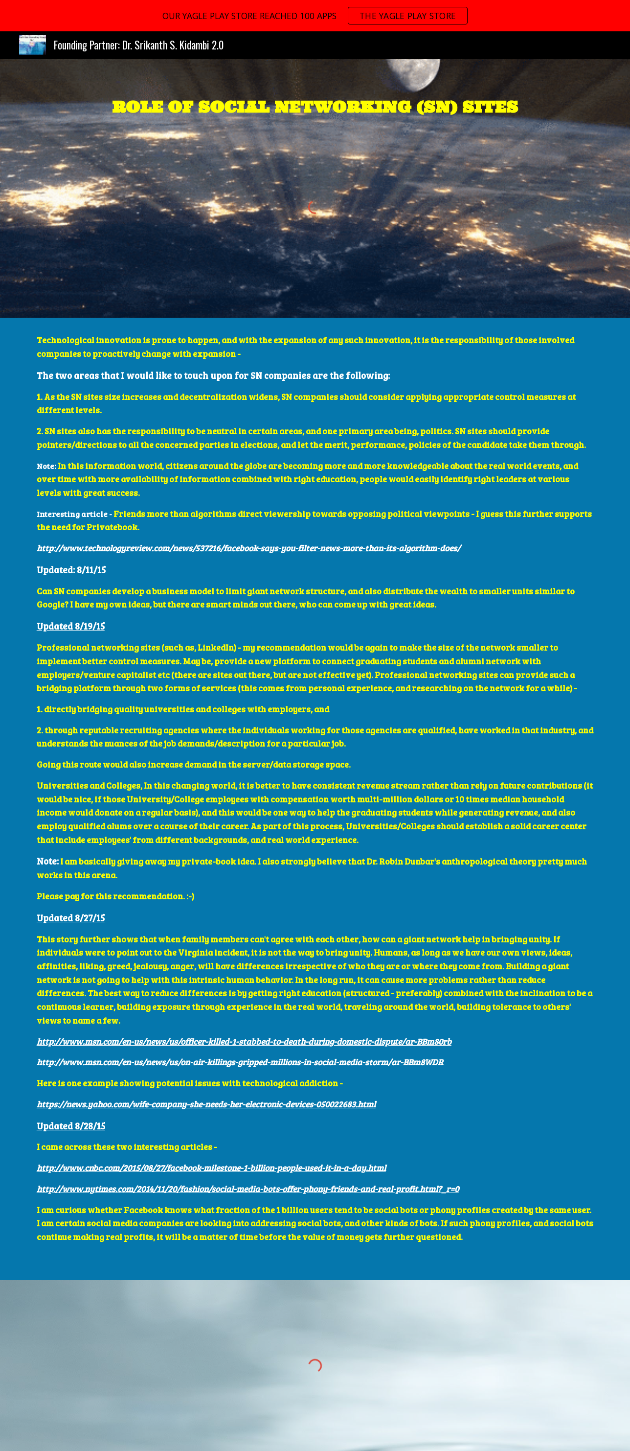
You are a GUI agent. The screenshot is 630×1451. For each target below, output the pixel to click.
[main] (315, 104)
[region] (315, 15)
